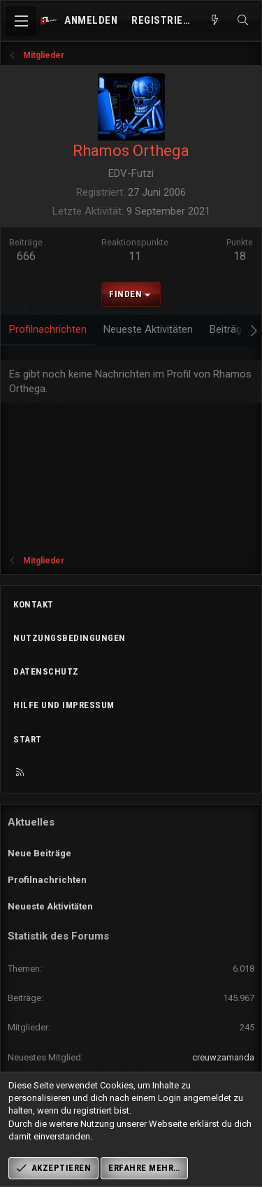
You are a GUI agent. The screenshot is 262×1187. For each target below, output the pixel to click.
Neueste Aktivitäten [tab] (148, 329)
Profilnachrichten (47, 880)
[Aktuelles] (214, 20)
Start (27, 739)
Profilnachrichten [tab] (48, 329)
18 (239, 256)
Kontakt (33, 604)
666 (26, 256)
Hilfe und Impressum (64, 705)
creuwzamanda (223, 1057)
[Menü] (21, 21)
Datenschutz (46, 671)
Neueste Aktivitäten (50, 906)
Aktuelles (31, 822)
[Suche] (242, 20)
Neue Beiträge (39, 853)
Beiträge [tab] (228, 329)
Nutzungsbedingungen (69, 638)
